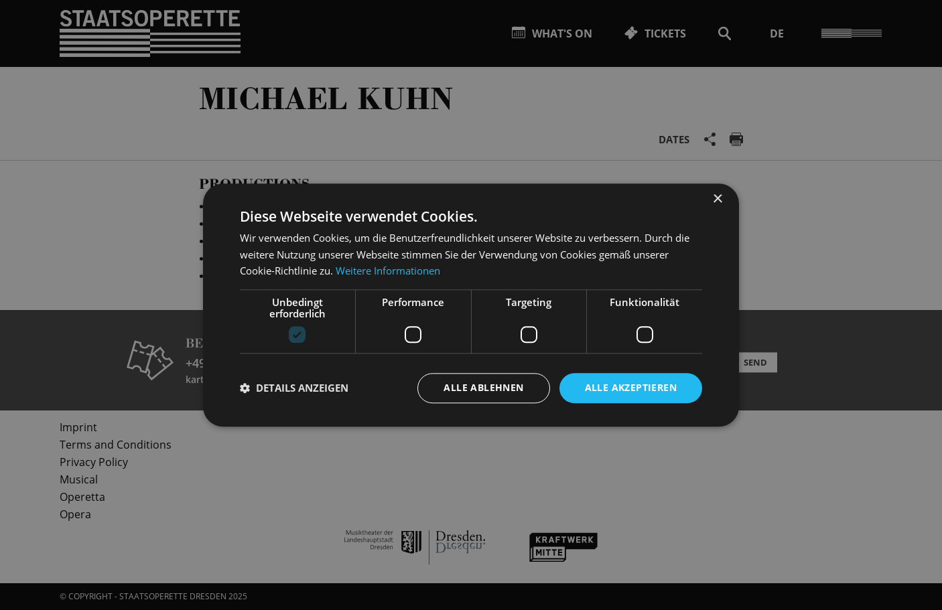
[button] (294, 388)
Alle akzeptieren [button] (631, 387)
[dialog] (471, 305)
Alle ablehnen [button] (483, 387)
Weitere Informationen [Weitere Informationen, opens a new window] (388, 271)
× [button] (717, 199)
